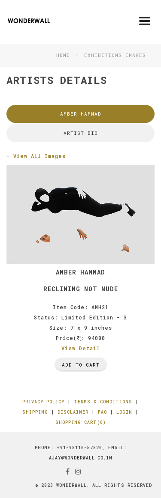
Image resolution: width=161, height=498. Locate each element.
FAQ (102, 412)
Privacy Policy (43, 402)
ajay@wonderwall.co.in (80, 458)
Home (63, 55)
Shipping (35, 412)
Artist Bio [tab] (81, 133)
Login (124, 412)
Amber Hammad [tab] (80, 113)
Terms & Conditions (103, 402)
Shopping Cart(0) (80, 422)
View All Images (39, 155)
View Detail (80, 348)
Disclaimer (73, 412)
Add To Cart (81, 364)
